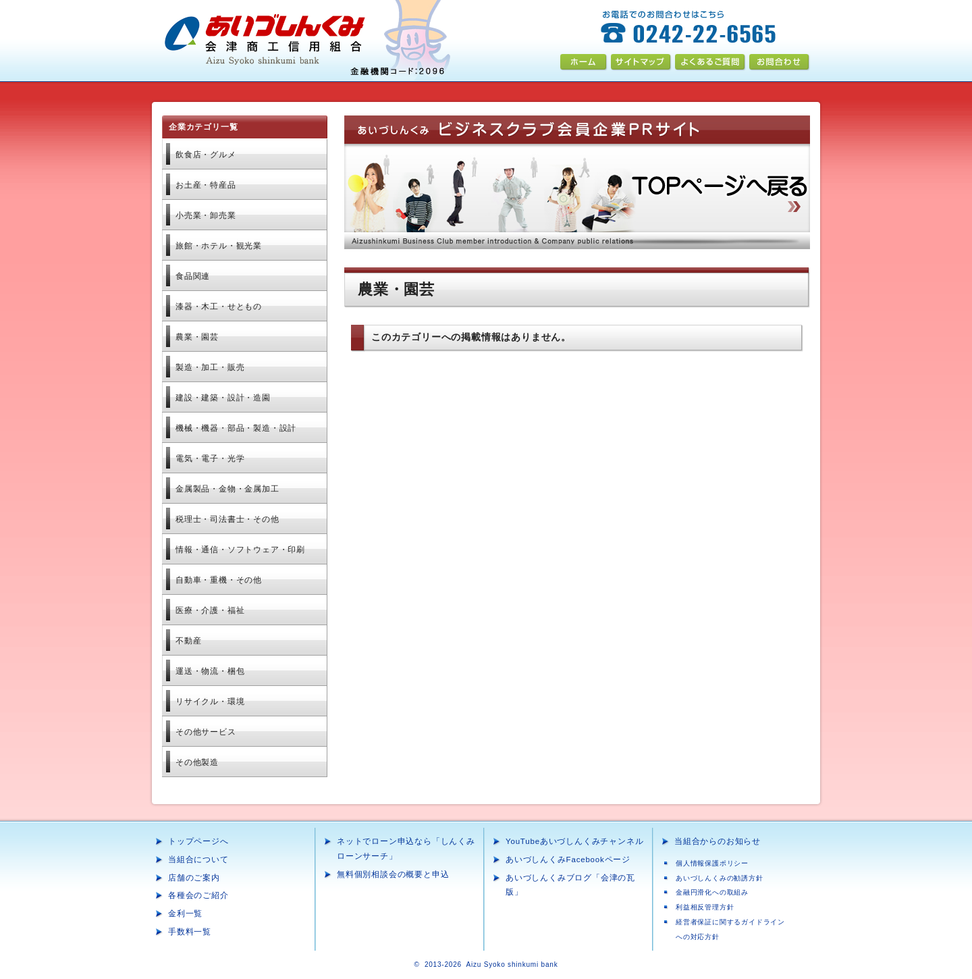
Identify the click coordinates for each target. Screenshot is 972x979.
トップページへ (198, 841)
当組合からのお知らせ (717, 841)
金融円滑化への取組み (712, 892)
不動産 (188, 640)
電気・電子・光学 (210, 458)
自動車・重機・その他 (219, 580)
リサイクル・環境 (210, 701)
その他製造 (197, 762)
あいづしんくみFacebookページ (568, 859)
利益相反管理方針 (705, 907)
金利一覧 (185, 913)
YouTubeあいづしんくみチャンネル (574, 841)
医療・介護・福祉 (210, 610)
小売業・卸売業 (206, 215)
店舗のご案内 (194, 878)
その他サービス (206, 732)
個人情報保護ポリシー (712, 863)
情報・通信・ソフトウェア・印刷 (240, 549)
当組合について (198, 859)
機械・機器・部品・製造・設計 (236, 428)
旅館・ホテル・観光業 (219, 245)
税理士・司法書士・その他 (227, 519)
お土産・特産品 (206, 185)
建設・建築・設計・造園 (223, 397)
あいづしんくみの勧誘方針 (719, 878)
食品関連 (193, 276)
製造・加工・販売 (210, 367)
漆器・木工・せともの (219, 306)
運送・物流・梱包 (210, 671)
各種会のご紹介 (198, 895)
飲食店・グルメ (206, 154)
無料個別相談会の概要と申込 (393, 874)
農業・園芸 (197, 337)
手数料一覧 (189, 932)
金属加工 (227, 489)
